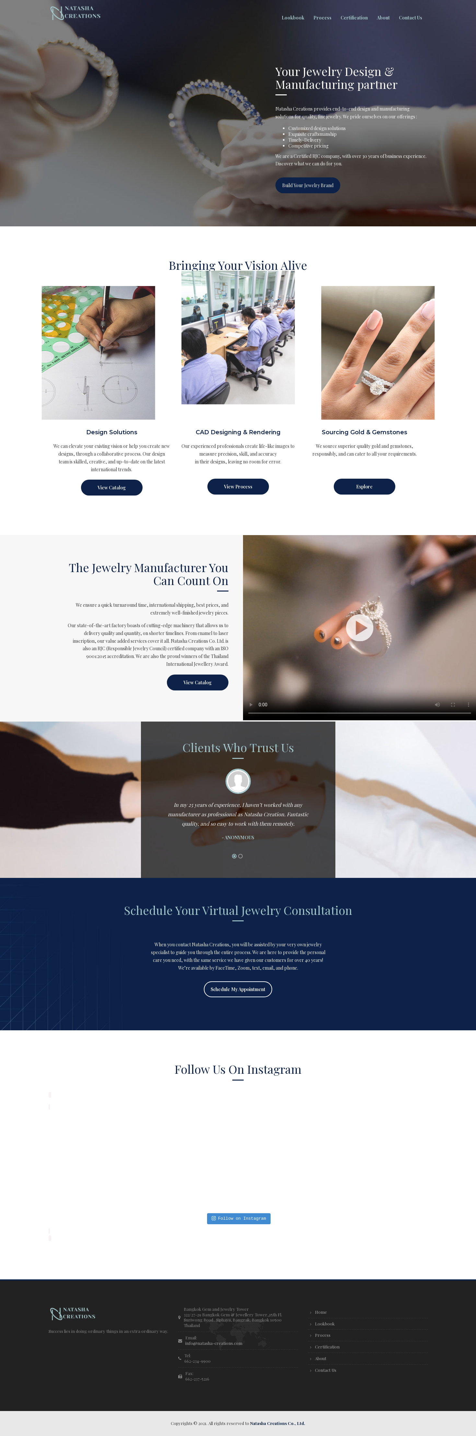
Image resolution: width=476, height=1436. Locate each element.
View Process (238, 487)
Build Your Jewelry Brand (307, 185)
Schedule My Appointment (238, 989)
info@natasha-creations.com (213, 1343)
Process (323, 1335)
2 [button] (240, 856)
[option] (238, 808)
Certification (327, 1346)
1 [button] (234, 856)
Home (321, 1312)
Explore (364, 487)
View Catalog (112, 488)
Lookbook (325, 1323)
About (320, 1358)
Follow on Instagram (239, 1218)
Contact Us (325, 1370)
